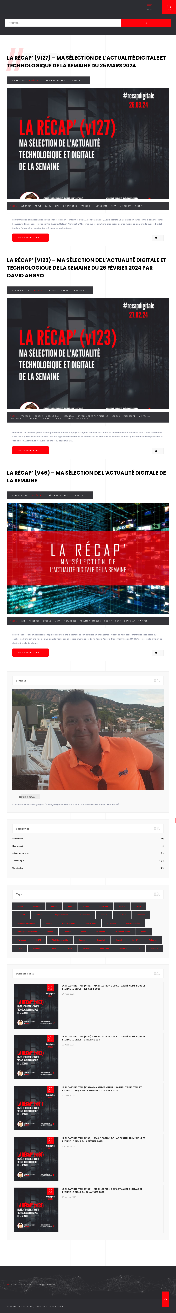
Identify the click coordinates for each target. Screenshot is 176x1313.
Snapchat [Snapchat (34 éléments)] (101, 940)
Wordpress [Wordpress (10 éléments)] (124, 948)
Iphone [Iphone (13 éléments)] (50, 931)
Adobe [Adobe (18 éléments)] (20, 906)
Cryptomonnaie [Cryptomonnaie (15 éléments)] (61, 914)
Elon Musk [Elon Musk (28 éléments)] (122, 914)
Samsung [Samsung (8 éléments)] (82, 940)
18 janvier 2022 (19, 495)
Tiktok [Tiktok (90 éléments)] (53, 948)
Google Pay (52, 416)
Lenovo (116, 416)
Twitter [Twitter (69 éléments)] (86, 948)
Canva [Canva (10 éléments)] (138, 906)
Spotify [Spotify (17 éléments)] (135, 940)
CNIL (23, 621)
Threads (57, 418)
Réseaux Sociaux (55, 80)
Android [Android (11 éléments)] (54, 906)
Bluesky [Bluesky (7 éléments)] (122, 906)
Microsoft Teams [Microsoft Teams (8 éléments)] (123, 931)
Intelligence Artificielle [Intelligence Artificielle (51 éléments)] (27, 931)
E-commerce (70, 206)
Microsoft (126, 206)
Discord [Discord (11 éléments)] (104, 914)
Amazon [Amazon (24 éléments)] (36, 906)
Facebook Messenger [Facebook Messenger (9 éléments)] (26, 923)
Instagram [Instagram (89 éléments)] (111, 923)
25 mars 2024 (18, 80)
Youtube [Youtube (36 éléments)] (154, 948)
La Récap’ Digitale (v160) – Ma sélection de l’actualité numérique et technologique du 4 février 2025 (104, 1140)
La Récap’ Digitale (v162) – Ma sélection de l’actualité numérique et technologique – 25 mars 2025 (103, 1038)
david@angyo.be (45, 1284)
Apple (38, 206)
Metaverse (70, 621)
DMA (57, 206)
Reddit (139, 206)
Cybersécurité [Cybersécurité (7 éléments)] (84, 914)
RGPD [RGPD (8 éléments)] (38, 940)
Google (39, 416)
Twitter (143, 621)
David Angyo (27, 797)
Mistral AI (145, 416)
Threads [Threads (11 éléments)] (36, 948)
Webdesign (17, 868)
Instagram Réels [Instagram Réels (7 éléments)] (133, 923)
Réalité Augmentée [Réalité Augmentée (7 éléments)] (60, 940)
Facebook (86, 206)
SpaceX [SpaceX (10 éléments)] (119, 940)
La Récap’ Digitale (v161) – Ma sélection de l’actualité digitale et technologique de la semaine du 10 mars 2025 (102, 1089)
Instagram (101, 206)
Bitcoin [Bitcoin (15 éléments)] (86, 906)
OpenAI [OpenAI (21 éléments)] (143, 931)
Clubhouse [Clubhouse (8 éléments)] (40, 914)
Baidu (48, 206)
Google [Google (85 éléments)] (49, 923)
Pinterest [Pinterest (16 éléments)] (22, 940)
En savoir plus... (30, 237)
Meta (113, 206)
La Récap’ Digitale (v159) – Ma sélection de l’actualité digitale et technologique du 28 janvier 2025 (102, 1191)
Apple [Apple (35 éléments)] (70, 906)
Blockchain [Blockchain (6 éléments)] (104, 906)
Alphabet (26, 206)
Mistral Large (18, 418)
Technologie (76, 80)
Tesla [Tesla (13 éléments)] (20, 948)
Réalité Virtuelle (90, 621)
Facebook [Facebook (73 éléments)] (141, 914)
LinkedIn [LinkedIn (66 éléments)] (67, 931)
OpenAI (34, 418)
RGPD (118, 621)
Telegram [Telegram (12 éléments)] (153, 940)
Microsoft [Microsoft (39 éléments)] (100, 931)
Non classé (17, 845)
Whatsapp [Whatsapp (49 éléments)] (104, 948)
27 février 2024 (19, 290)
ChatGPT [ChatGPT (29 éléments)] (21, 914)
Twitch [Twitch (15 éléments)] (69, 948)
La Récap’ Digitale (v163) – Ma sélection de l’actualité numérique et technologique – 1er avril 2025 (103, 987)
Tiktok (69, 418)
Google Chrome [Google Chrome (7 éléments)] (68, 923)
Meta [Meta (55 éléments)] (83, 931)
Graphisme (17, 838)
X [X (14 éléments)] (139, 948)
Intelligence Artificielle (93, 416)
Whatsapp (82, 418)
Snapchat (129, 621)
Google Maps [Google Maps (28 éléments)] (90, 923)
